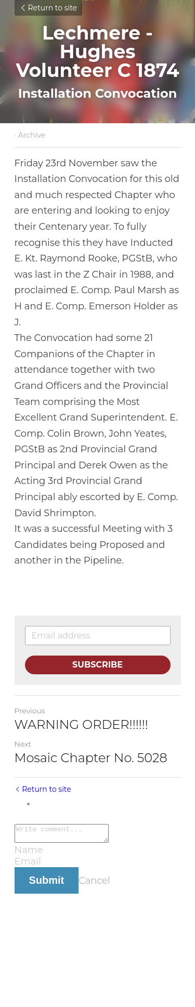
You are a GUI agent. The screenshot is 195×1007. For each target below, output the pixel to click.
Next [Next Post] (23, 744)
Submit (46, 883)
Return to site (48, 7)
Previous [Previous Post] (30, 710)
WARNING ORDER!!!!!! (81, 724)
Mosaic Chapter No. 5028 (91, 757)
